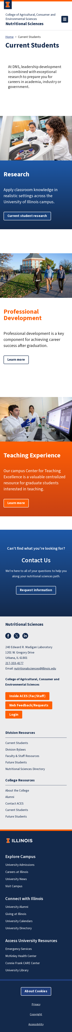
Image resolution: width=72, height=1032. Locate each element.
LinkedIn (25, 636)
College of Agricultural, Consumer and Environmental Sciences (30, 17)
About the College (17, 790)
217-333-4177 (14, 663)
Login (13, 714)
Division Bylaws (15, 749)
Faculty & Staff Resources (22, 756)
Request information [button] (36, 590)
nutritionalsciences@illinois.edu (35, 668)
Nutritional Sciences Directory (25, 769)
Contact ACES (14, 803)
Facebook (8, 636)
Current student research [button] (27, 216)
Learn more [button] (16, 359)
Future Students (16, 762)
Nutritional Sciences (25, 24)
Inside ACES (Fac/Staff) (27, 696)
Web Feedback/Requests (28, 705)
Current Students (16, 743)
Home (9, 37)
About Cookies (36, 991)
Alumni (9, 797)
